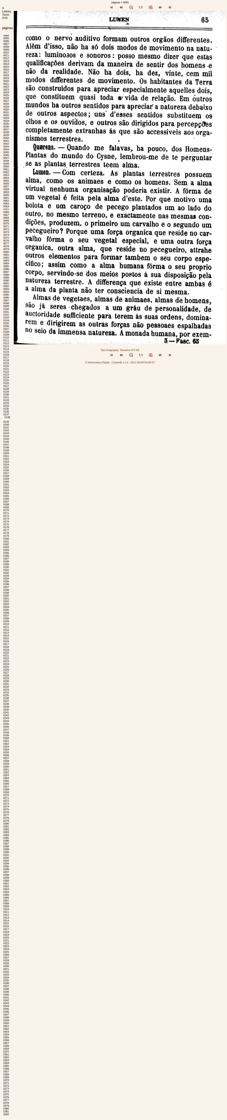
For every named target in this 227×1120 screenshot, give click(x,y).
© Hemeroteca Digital (97, 362)
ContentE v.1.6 (119, 362)
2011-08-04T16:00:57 (142, 362)
